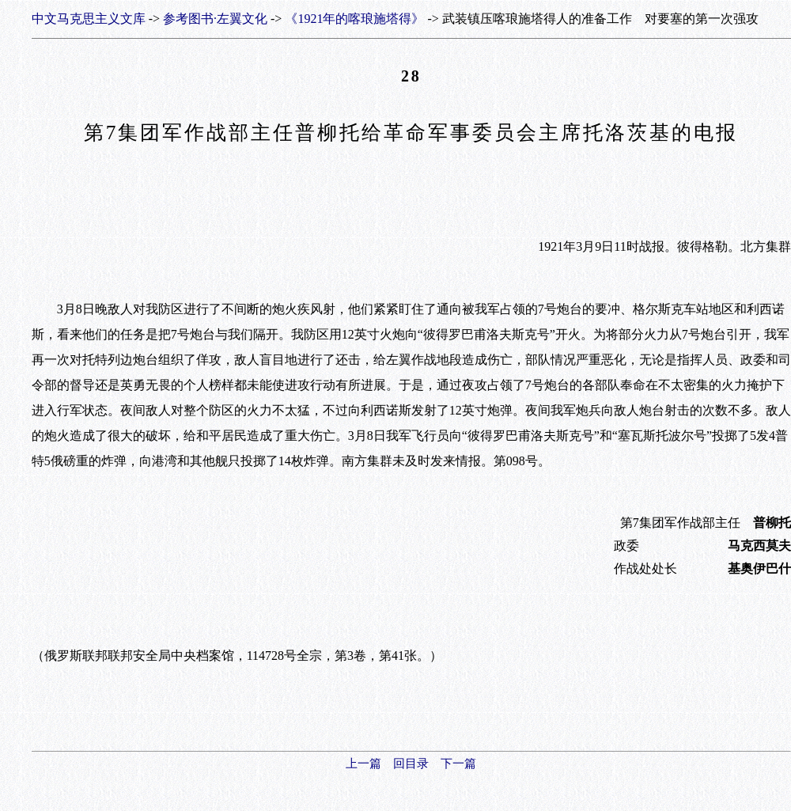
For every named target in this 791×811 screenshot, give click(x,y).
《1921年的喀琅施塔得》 (354, 18)
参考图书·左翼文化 (215, 18)
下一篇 (458, 763)
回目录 (411, 763)
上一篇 (363, 763)
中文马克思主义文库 (89, 18)
